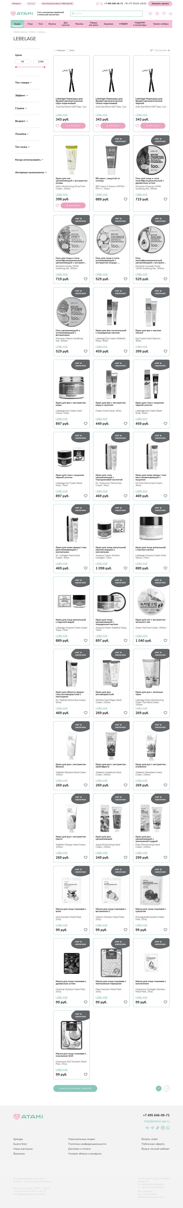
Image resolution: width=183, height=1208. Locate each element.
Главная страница (20, 32)
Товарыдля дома (93, 23)
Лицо (30, 24)
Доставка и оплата (79, 1149)
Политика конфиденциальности (87, 1144)
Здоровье (108, 24)
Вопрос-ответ (150, 1139)
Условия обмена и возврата (85, 1153)
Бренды (31, 3)
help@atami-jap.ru (157, 1121)
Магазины (16, 3)
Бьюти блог (20, 1144)
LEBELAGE (62, 115)
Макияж (79, 24)
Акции (17, 24)
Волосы (52, 24)
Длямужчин (66, 23)
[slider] (16, 67)
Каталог (33, 32)
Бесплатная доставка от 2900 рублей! (57, 3)
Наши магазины (23, 1149)
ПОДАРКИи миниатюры (139, 23)
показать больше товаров (75, 1088)
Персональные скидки (81, 1139)
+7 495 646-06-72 (111, 3)
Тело (40, 24)
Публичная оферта (153, 1144)
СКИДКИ (123, 24)
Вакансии (19, 1153)
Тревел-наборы (161, 24)
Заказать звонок (160, 3)
